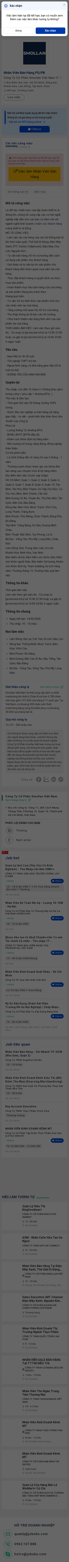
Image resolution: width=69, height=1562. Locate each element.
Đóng (18, 30)
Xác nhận (50, 30)
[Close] (64, 5)
